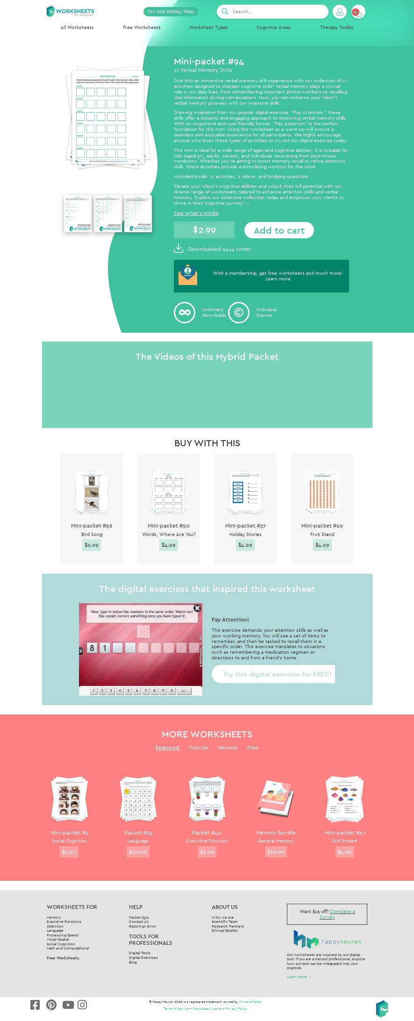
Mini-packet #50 (169, 525)
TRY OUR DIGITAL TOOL (170, 11)
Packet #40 (206, 832)
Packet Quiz (139, 917)
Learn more (278, 279)
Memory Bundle (276, 832)
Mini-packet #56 (92, 525)
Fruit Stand (322, 534)
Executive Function (207, 841)
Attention (55, 926)
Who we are (223, 917)
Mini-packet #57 (344, 832)
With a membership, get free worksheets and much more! (278, 273)
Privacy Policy (237, 1009)
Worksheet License (207, 1009)
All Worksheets (77, 27)
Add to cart (279, 230)
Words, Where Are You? (168, 534)
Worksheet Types (208, 27)
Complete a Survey (337, 914)
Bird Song (91, 534)
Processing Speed (63, 935)
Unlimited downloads (214, 312)
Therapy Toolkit (336, 27)
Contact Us (139, 921)
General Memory (276, 841)
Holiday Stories (245, 534)
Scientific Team (225, 921)
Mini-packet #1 (69, 832)
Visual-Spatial (58, 939)
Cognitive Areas (274, 27)
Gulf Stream (344, 841)
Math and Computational (68, 948)
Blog (133, 962)
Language (138, 841)
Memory (54, 917)
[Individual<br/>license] (239, 312)
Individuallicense (267, 312)
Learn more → (299, 976)
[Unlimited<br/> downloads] (184, 312)
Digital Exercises (143, 957)
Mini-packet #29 (322, 525)
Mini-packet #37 (245, 525)
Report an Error (142, 926)
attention (293, 192)
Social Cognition (69, 841)
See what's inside (196, 212)
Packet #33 (138, 832)
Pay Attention (308, 112)
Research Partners (228, 926)
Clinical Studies (225, 930)
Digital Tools (139, 952)
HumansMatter (250, 1002)
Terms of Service (176, 1009)
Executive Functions (64, 921)
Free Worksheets (142, 27)
